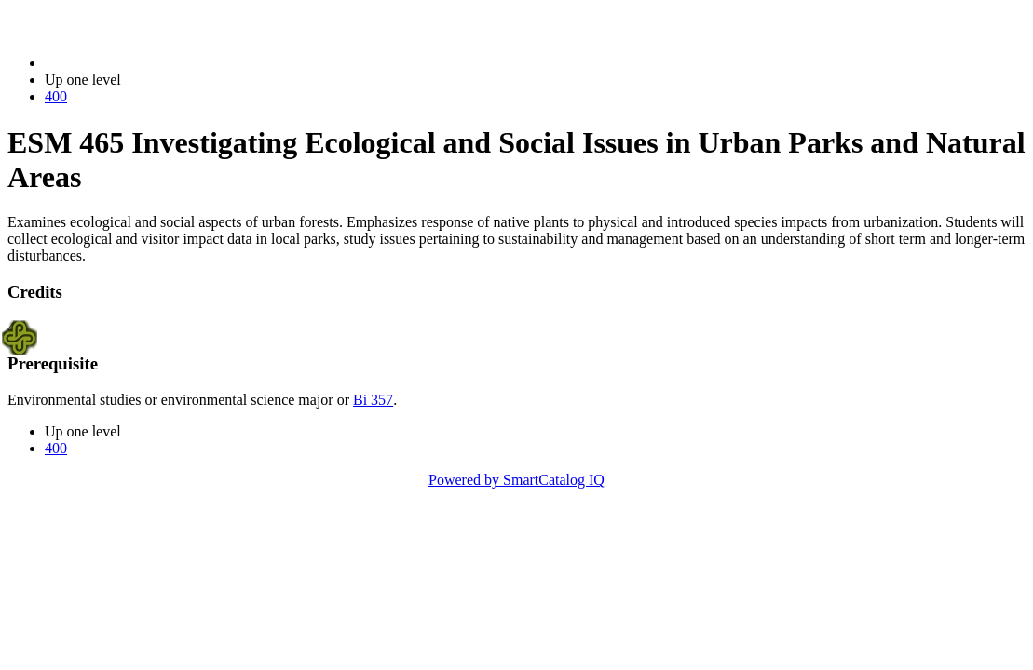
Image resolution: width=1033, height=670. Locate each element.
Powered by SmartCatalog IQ (516, 480)
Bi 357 (373, 400)
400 (56, 96)
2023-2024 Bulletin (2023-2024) (142, 63)
